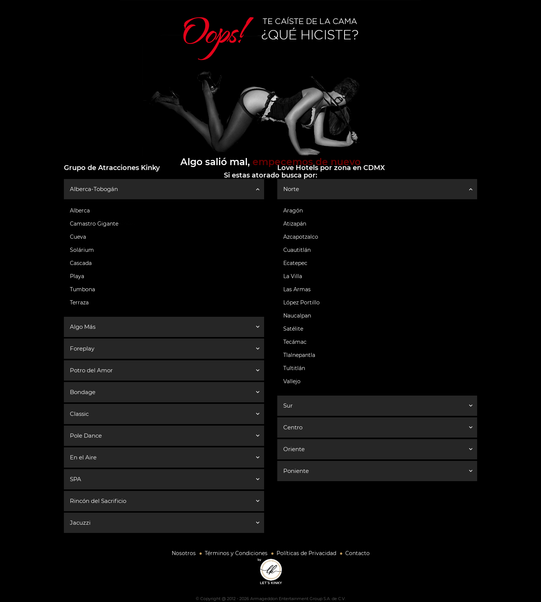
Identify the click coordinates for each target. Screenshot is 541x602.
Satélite (293, 328)
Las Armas (297, 289)
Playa (77, 276)
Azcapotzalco (300, 236)
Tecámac (295, 342)
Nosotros (184, 553)
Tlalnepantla (299, 355)
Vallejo (292, 381)
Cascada (81, 263)
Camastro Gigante (94, 223)
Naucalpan (297, 315)
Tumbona (82, 289)
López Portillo (301, 302)
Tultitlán (294, 368)
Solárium (82, 250)
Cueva (78, 236)
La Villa (292, 276)
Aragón (293, 210)
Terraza (79, 302)
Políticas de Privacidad (306, 553)
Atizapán (294, 223)
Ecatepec (295, 263)
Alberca (80, 210)
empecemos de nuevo (306, 161)
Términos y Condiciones (236, 553)
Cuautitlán (297, 250)
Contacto (357, 553)
